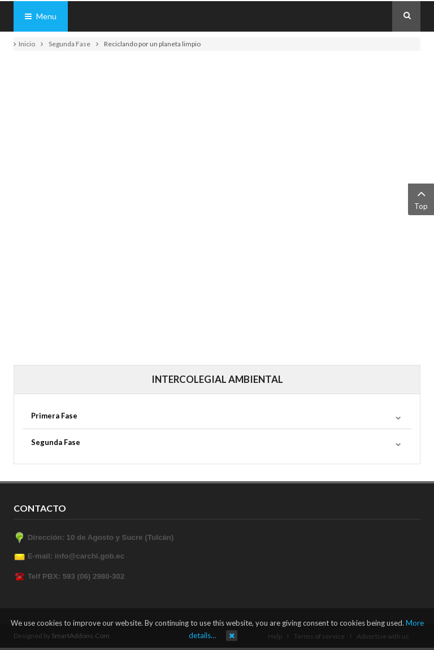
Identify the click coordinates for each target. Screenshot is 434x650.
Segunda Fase (69, 44)
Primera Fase (54, 415)
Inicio (27, 44)
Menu (41, 16)
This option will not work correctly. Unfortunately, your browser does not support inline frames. (217, 203)
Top (421, 198)
